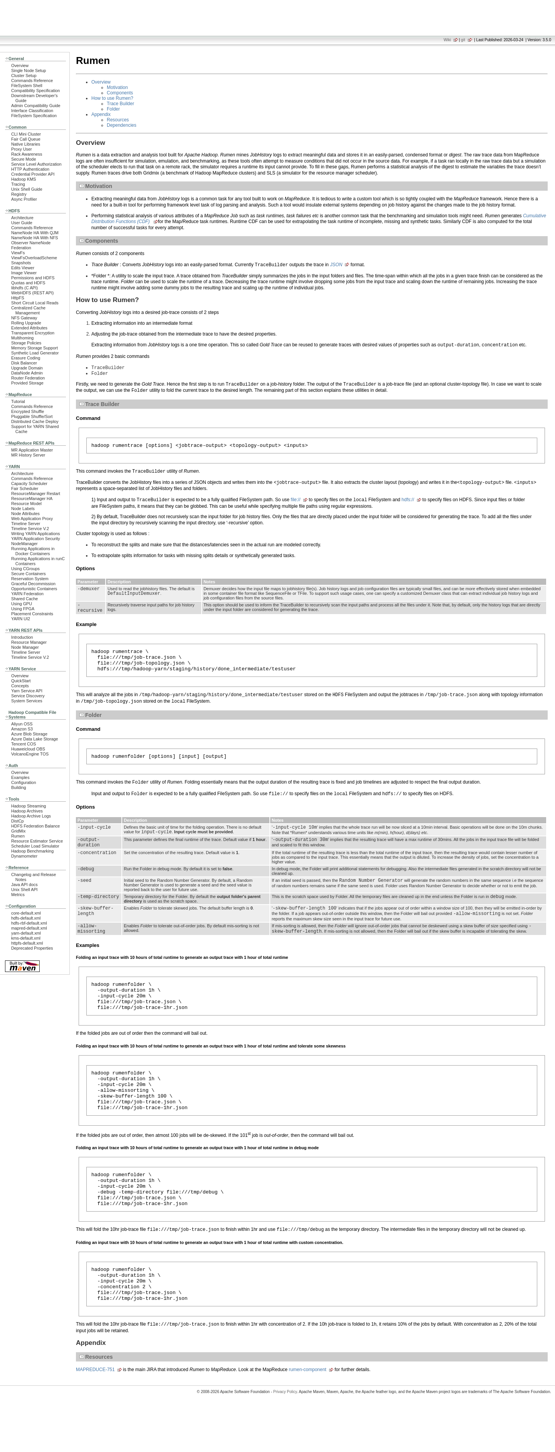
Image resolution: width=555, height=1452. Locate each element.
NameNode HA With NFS (34, 237)
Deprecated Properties (32, 948)
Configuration (23, 782)
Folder (113, 109)
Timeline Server (25, 523)
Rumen (18, 836)
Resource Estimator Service (37, 841)
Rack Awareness (26, 154)
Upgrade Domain (27, 368)
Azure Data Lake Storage (34, 739)
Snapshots (21, 262)
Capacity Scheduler (29, 483)
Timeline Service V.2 (30, 528)
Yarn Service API (26, 690)
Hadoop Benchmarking (32, 851)
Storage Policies (26, 343)
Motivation (117, 87)
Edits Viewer (22, 267)
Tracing (18, 184)
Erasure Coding (25, 358)
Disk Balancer (24, 363)
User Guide (21, 222)
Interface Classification (32, 110)
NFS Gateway (24, 318)
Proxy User (21, 149)
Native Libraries (25, 144)
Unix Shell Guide (26, 189)
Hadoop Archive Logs (31, 816)
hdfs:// (408, 502)
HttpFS (17, 297)
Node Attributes (25, 513)
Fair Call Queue (25, 139)
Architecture (22, 217)
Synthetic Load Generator (35, 353)
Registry (19, 194)
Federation (21, 247)
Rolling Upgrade (26, 323)
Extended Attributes (29, 328)
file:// (295, 502)
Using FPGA (22, 608)
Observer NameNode (30, 242)
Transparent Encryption (32, 333)
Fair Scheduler (24, 488)
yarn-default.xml (26, 933)
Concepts (20, 685)
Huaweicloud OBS (28, 749)
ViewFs (18, 252)
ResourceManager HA (31, 498)
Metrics (18, 894)
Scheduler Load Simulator (35, 846)
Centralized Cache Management (28, 310)
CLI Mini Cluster (26, 134)
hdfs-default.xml (25, 918)
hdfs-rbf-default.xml (29, 923)
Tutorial (18, 401)
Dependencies (121, 125)
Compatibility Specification (35, 90)
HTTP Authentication (30, 169)
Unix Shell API (24, 889)
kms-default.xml (25, 938)
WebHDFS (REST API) (32, 292)
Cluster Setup (24, 75)
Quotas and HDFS (28, 282)
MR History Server (28, 455)
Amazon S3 (22, 729)
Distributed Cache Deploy (35, 421)
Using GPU (21, 603)
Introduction (22, 637)
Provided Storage (27, 383)
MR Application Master (32, 450)
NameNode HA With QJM (35, 232)
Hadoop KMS (23, 179)
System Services (26, 700)
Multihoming (22, 338)
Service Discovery (28, 695)
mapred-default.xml (29, 928)
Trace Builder (120, 103)
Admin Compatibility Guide (36, 105)
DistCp (17, 821)
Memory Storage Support (34, 348)
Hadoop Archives (27, 811)
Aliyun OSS (21, 724)
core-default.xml (26, 913)
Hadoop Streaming (28, 806)
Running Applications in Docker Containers (33, 551)
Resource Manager (29, 642)
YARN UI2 (20, 618)
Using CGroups (25, 568)
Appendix (101, 114)
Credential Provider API (33, 174)
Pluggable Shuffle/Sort (32, 416)
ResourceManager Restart (35, 493)
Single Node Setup (28, 70)
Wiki (447, 40)
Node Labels (23, 508)
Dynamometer (24, 856)
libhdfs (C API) (24, 287)
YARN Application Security (35, 538)
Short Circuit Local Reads (35, 302)
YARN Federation (27, 593)
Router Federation (28, 378)
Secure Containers (28, 573)
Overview (20, 65)
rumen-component (307, 1416)
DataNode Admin (27, 373)
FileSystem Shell (26, 85)
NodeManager (24, 543)
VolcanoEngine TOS (30, 754)
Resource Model (26, 503)
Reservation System (30, 578)
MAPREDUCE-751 (95, 1416)
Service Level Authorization (36, 164)
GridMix (18, 831)
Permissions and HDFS (33, 277)
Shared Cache (24, 598)
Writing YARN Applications (35, 533)
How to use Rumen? (112, 98)
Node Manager (25, 647)
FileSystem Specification (34, 115)
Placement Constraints (32, 613)
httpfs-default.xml (27, 943)
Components (120, 93)
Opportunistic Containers (34, 588)
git (463, 40)
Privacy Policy (285, 1438)
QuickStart (21, 680)
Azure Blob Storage (29, 734)
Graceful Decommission (33, 583)
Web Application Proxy (32, 518)
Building (18, 787)
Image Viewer (24, 272)
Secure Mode (23, 159)
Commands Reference (32, 80)
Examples (20, 777)
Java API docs (24, 884)
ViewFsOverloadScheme (34, 257)
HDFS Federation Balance (35, 826)
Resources (118, 120)
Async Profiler (24, 199)
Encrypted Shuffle (27, 411)
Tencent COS (23, 744)
